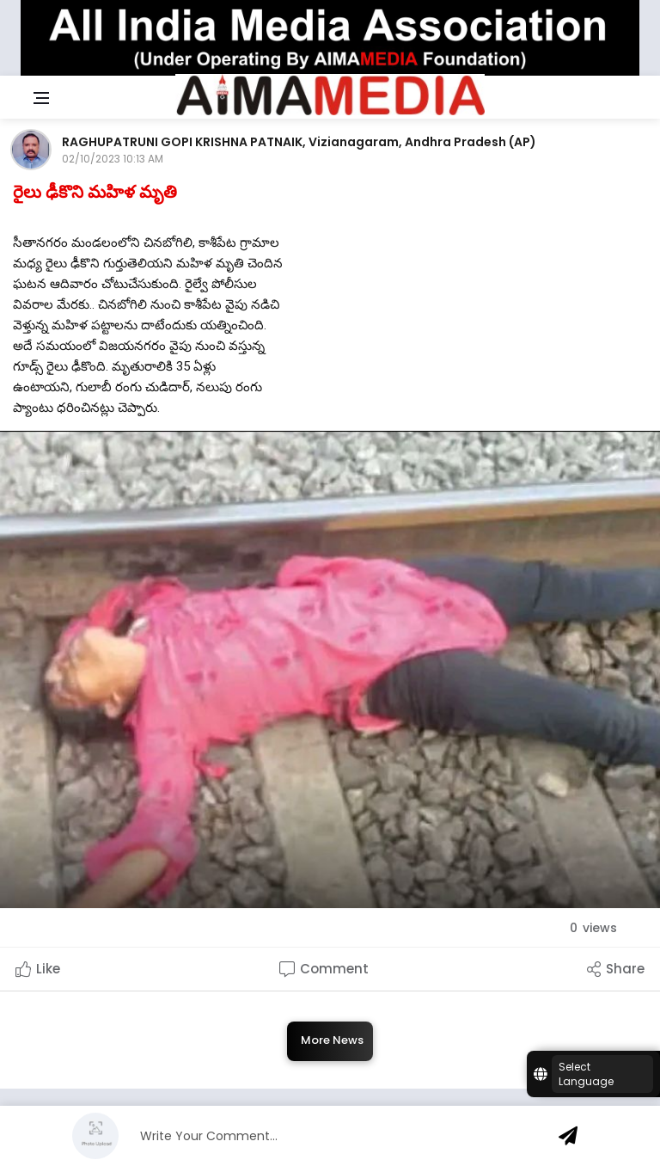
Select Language (586, 1074)
